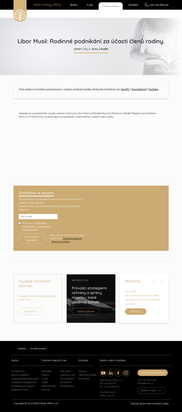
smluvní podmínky (60, 241)
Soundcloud (139, 89)
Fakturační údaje (87, 374)
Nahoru (22, 348)
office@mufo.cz (145, 383)
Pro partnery (67, 378)
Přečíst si (135, 311)
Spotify (125, 89)
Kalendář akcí (49, 386)
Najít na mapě (148, 390)
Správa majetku (20, 374)
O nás (90, 4)
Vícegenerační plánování (24, 378)
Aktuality (46, 371)
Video (45, 382)
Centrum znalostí (110, 6)
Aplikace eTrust (19, 389)
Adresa (82, 371)
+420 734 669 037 (159, 4)
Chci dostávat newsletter (31, 238)
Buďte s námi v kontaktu (113, 360)
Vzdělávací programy (23, 386)
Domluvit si (31, 311)
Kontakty (133, 4)
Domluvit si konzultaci (153, 372)
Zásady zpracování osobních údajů (149, 403)
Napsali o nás (67, 374)
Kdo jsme (65, 371)
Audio (104, 49)
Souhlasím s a (36, 226)
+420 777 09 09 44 (146, 380)
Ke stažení (65, 382)
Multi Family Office (47, 5)
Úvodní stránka (38, 348)
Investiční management (24, 382)
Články (45, 374)
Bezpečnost (67, 386)
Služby (73, 4)
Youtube (153, 89)
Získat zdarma (85, 311)
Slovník (46, 389)
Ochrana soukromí (72, 238)
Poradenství (18, 371)
